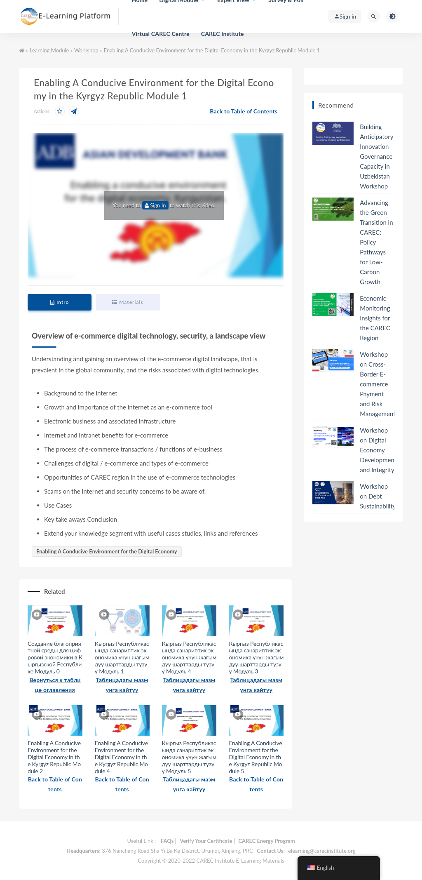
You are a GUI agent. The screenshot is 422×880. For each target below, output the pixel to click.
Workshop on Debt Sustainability (378, 496)
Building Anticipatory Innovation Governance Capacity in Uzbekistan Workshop (376, 156)
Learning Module (49, 50)
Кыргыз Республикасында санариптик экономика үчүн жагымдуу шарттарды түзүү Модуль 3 (256, 657)
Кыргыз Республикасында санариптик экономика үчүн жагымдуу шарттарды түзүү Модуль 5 (189, 756)
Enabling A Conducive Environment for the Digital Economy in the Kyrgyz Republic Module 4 (121, 756)
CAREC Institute (222, 33)
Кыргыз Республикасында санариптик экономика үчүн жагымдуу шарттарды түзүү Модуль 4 (189, 657)
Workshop (86, 50)
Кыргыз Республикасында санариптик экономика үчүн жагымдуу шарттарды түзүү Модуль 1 (122, 657)
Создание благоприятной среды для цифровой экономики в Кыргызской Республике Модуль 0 (55, 657)
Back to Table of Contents (243, 111)
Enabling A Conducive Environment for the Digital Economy (106, 551)
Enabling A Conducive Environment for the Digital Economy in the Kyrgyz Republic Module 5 (255, 756)
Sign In (155, 205)
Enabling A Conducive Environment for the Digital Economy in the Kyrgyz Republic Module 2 (54, 756)
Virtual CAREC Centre (161, 33)
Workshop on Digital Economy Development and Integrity (378, 449)
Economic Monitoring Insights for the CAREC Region (375, 317)
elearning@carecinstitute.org (321, 850)
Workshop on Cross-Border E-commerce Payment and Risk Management (377, 384)
